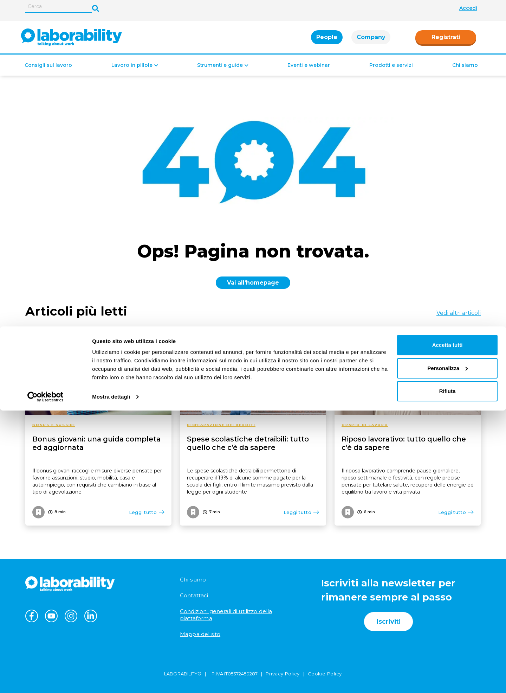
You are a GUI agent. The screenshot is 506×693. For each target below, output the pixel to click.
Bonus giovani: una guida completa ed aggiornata (96, 443)
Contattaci (194, 595)
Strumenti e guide (220, 72)
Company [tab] (371, 40)
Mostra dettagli (111, 679)
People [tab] (326, 40)
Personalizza (447, 650)
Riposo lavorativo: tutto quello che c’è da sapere (404, 443)
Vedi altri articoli (458, 313)
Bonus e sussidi (53, 425)
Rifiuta (447, 673)
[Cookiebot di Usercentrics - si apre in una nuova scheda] (45, 679)
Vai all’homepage (253, 282)
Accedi (468, 8)
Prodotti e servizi (391, 72)
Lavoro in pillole (132, 72)
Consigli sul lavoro (48, 72)
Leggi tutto (146, 512)
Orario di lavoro (365, 425)
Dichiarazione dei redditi (221, 425)
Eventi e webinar (308, 72)
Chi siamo (465, 72)
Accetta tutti (447, 627)
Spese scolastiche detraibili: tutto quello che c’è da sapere (248, 443)
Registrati (446, 40)
